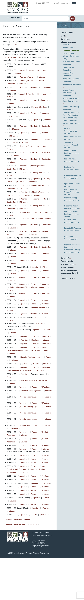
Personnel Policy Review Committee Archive (71, 236)
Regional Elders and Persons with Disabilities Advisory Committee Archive (72, 271)
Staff (63, 58)
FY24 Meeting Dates (40, 373)
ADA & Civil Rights (68, 287)
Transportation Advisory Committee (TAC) (71, 78)
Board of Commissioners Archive (70, 153)
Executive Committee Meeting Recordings (21, 547)
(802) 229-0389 (43, 3)
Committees (65, 61)
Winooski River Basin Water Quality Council (71, 122)
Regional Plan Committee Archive (71, 191)
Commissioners (67, 55)
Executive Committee (71, 73)
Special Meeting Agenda (31, 380)
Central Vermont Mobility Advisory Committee (69, 115)
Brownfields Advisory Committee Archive (72, 252)
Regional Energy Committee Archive (71, 221)
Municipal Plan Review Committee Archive (71, 175)
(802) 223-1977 (38, 565)
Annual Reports (67, 290)
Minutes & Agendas (68, 65)
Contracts (42, 93)
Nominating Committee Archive (71, 260)
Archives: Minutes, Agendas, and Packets (71, 144)
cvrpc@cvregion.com (62, 3)
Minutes (17, 96)
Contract (20, 204)
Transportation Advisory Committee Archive (72, 167)
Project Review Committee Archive (71, 182)
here (14, 67)
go (72, 18)
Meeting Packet (37, 188)
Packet (41, 103)
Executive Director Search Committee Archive (71, 214)
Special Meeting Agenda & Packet (33, 235)
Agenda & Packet (26, 93)
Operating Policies (68, 301)
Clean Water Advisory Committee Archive (72, 199)
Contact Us (65, 280)
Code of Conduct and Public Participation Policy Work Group (71, 137)
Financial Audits (67, 284)
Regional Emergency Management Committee (70, 294)
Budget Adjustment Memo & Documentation (27, 310)
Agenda (23, 110)
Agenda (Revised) (26, 103)
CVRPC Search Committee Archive (71, 243)
